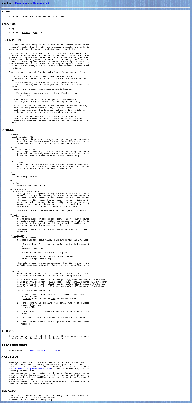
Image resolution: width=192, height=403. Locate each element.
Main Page (21, 3)
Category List (41, 3)
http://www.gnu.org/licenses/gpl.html (30, 369)
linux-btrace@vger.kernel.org (43, 350)
